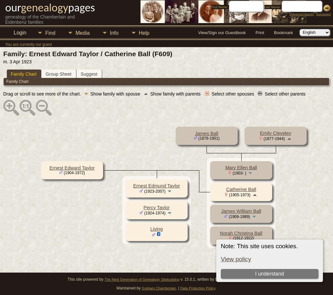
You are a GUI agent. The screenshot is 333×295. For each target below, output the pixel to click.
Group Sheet (58, 74)
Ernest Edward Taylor (72, 168)
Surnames (323, 14)
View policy (236, 259)
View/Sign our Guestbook (222, 32)
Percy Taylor (156, 207)
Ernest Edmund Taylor (156, 185)
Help (144, 33)
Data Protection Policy (197, 288)
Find (50, 33)
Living (156, 229)
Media (82, 33)
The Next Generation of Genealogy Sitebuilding (142, 279)
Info (114, 33)
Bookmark (283, 32)
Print (260, 32)
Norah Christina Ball (241, 233)
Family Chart (23, 74)
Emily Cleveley (275, 133)
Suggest (89, 74)
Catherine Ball (241, 189)
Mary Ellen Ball (241, 167)
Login (20, 32)
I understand (269, 273)
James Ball (207, 133)
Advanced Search (301, 14)
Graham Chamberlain (159, 288)
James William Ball (241, 211)
